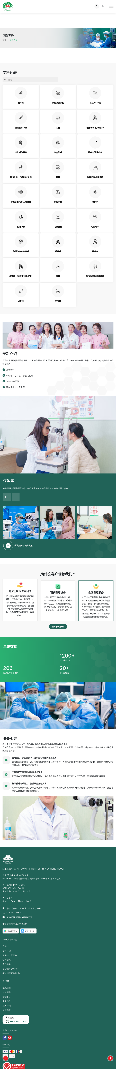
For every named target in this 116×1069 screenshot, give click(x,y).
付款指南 (7, 992)
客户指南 (7, 964)
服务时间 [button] (7, 1005)
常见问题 (7, 1001)
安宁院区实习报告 (11, 969)
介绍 (5, 946)
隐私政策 (7, 988)
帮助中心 (7, 996)
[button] (58, 626)
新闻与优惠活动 (10, 955)
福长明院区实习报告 (12, 973)
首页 (5, 40)
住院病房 (7, 1010)
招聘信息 (7, 960)
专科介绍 (7, 950)
